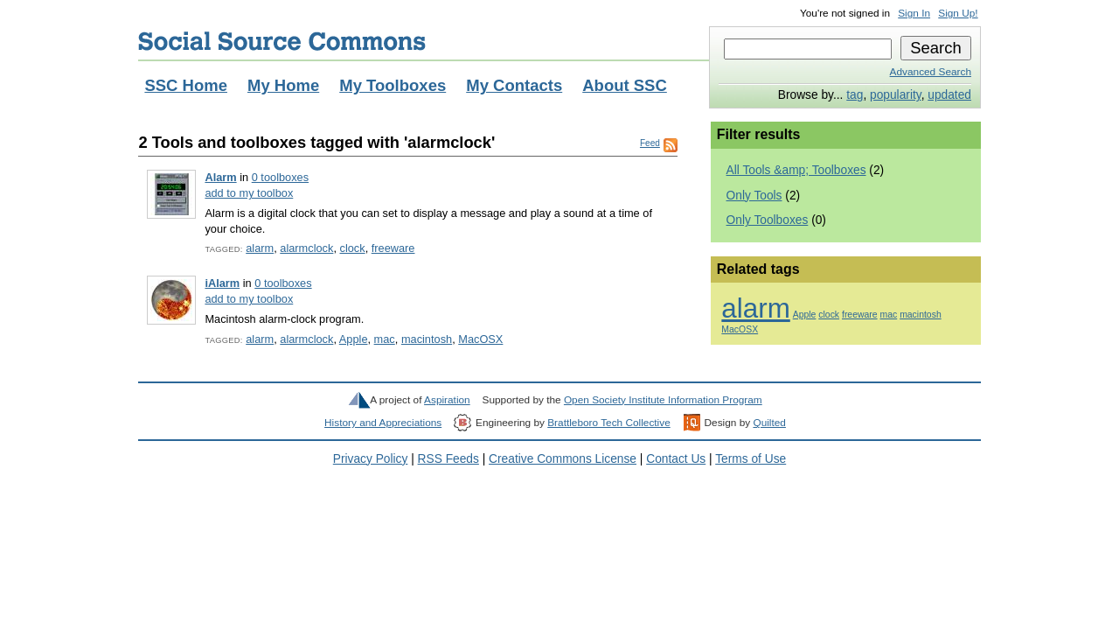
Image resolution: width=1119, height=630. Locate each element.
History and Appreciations (382, 422)
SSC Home (185, 85)
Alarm (220, 177)
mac (384, 339)
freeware (393, 248)
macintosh (426, 339)
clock (352, 248)
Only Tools (754, 195)
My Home (283, 85)
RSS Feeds (448, 459)
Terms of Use (750, 459)
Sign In (914, 13)
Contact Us (675, 459)
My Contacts (514, 85)
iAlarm (222, 283)
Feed (650, 143)
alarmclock (306, 248)
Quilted (769, 422)
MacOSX (480, 339)
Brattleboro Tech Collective (608, 422)
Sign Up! (957, 13)
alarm (260, 248)
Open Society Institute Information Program (663, 400)
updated (949, 95)
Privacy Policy (370, 459)
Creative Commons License (562, 459)
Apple (353, 339)
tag (854, 95)
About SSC (624, 85)
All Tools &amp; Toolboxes (796, 170)
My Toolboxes (392, 85)
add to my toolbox (249, 193)
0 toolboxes (280, 177)
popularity (895, 95)
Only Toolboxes (767, 220)
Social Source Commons (282, 41)
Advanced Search (930, 72)
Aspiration (447, 400)
